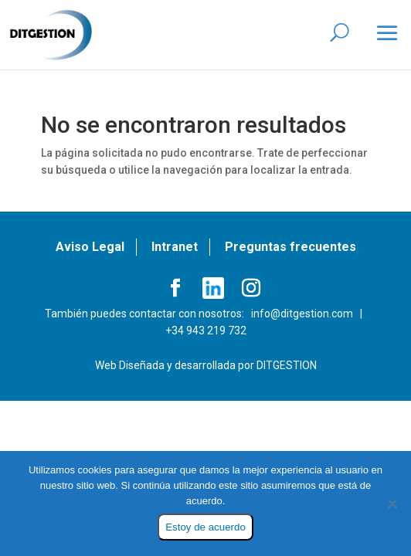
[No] (391, 503)
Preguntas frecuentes (290, 246)
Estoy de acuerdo (205, 527)
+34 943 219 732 (205, 330)
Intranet (174, 246)
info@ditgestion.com (302, 313)
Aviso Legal (90, 246)
